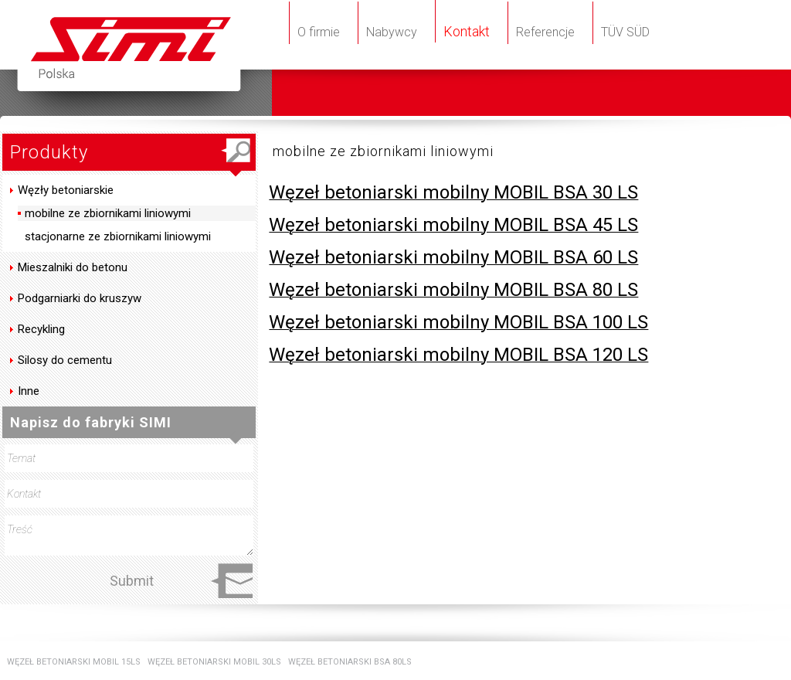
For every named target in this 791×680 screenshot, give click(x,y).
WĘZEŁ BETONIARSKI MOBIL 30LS (214, 662)
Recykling (41, 329)
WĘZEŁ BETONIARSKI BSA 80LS (350, 662)
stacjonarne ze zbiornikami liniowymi (116, 236)
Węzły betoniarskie (66, 190)
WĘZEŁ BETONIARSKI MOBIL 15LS (74, 662)
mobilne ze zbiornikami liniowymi (106, 213)
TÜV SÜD (625, 32)
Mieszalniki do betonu (72, 267)
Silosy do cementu (65, 360)
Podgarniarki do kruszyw (79, 298)
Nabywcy (391, 32)
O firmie (318, 32)
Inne (28, 391)
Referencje (545, 32)
